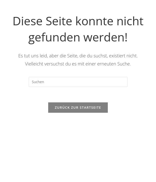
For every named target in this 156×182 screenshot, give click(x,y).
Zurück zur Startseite (78, 107)
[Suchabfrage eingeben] (78, 82)
